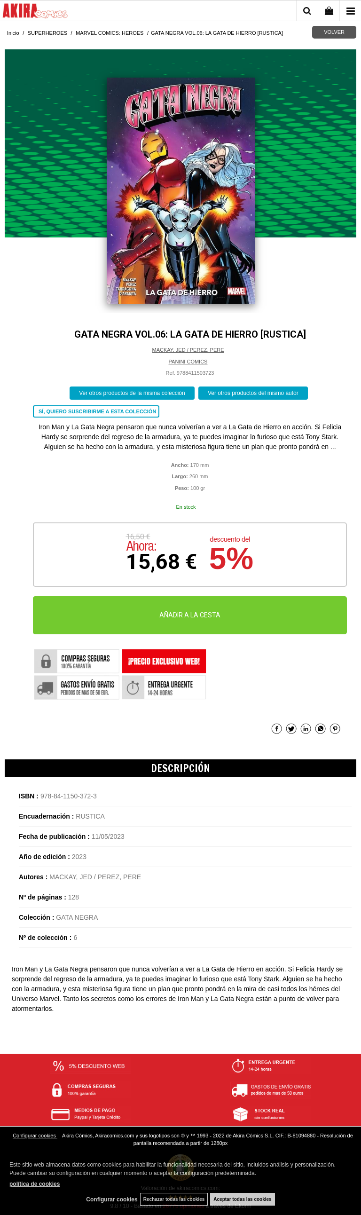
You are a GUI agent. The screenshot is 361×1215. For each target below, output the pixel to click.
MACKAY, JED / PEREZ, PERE (188, 350)
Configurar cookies (35, 1135)
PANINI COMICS (188, 361)
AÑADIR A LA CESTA (189, 615)
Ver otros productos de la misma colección (132, 393)
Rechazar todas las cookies (174, 1199)
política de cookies (34, 1184)
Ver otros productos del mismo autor (253, 393)
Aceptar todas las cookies (242, 1199)
